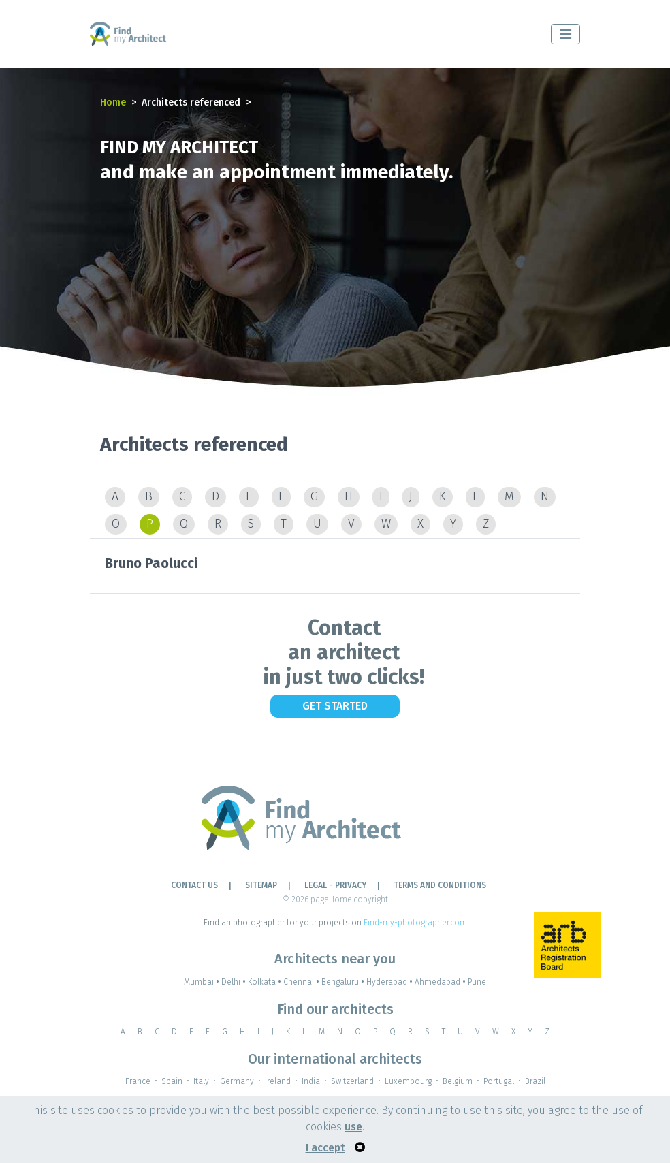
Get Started (335, 705)
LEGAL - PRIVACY (335, 885)
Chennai (302, 982)
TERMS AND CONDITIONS (440, 885)
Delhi (234, 982)
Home (113, 102)
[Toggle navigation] (565, 34)
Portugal (498, 1081)
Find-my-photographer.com (415, 922)
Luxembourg (408, 1081)
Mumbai (202, 982)
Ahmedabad (441, 982)
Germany (237, 1081)
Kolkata (265, 982)
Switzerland (352, 1081)
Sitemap (261, 885)
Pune (477, 982)
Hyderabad (390, 982)
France (137, 1081)
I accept (325, 1147)
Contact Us (194, 885)
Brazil (535, 1081)
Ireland (278, 1081)
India (311, 1081)
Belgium (458, 1081)
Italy (201, 1081)
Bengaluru (343, 982)
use (353, 1126)
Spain (171, 1081)
